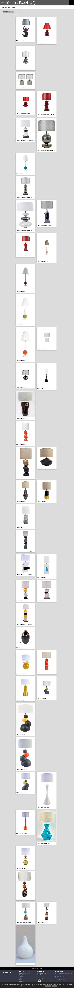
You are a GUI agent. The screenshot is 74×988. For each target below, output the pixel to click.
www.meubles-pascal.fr (60, 979)
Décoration (4, 7)
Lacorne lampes (11, 7)
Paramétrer (48, 985)
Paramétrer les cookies (60, 976)
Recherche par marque (42, 975)
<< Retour (71, 7)
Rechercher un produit (42, 973)
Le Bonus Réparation (41, 978)
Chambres (21, 981)
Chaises (21, 976)
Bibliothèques (22, 979)
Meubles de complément (24, 973)
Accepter (54, 985)
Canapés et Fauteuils (23, 975)
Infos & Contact (58, 978)
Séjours (21, 978)
